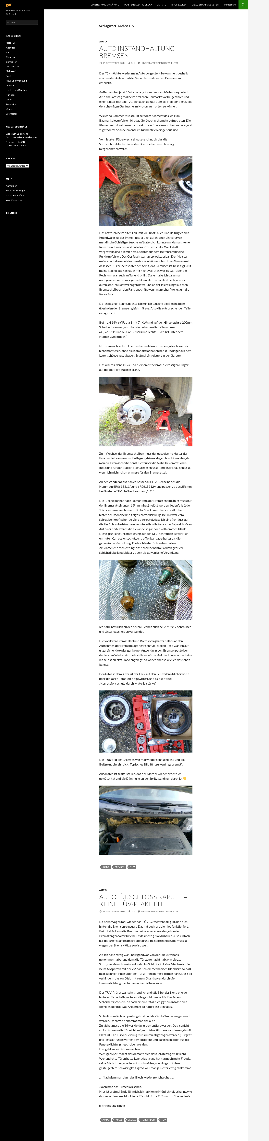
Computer (11, 61)
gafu (10, 5)
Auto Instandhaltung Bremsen (137, 51)
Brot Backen (178, 4)
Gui (133, 63)
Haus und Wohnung (16, 80)
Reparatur (11, 104)
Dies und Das (12, 66)
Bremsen (120, 867)
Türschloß (148, 1119)
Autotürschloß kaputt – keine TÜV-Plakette (143, 900)
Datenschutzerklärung (105, 4)
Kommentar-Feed (15, 195)
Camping (10, 57)
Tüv (132, 867)
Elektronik (11, 71)
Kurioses (11, 94)
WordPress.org (14, 199)
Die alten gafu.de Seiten (205, 4)
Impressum (230, 4)
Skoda (132, 1119)
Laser (9, 99)
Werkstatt (11, 113)
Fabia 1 (118, 1119)
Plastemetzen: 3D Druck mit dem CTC (145, 4)
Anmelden (11, 185)
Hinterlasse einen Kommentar (159, 63)
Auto (103, 41)
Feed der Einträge (15, 190)
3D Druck (11, 42)
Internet (10, 85)
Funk (8, 75)
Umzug (10, 108)
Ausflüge (10, 47)
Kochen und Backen (16, 90)
